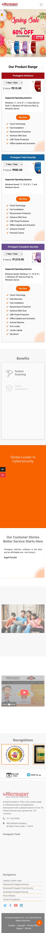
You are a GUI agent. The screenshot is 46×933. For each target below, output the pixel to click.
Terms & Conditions (11, 899)
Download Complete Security (15, 892)
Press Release (9, 896)
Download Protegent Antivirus (16, 884)
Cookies (11, 925)
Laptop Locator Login (12, 880)
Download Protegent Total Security (18, 888)
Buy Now (23, 117)
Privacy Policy (33, 925)
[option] (12, 775)
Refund (28, 928)
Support (19, 928)
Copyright (21, 925)
